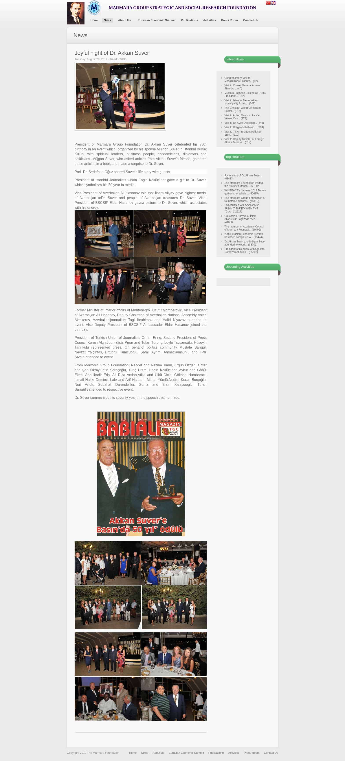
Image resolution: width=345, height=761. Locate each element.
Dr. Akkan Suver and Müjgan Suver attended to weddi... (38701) (245, 243)
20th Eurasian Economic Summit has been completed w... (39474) (243, 236)
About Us (124, 20)
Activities (209, 20)
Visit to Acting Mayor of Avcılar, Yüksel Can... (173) (242, 117)
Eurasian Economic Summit (157, 20)
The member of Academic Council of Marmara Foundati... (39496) (244, 228)
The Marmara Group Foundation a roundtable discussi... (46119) (244, 199)
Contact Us (250, 20)
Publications (189, 20)
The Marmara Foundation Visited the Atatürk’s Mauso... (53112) (243, 184)
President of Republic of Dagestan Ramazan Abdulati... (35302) (244, 251)
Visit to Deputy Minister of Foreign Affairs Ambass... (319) (244, 141)
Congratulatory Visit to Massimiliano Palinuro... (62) (241, 79)
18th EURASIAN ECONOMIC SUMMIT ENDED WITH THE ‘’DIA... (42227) (241, 208)
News (107, 20)
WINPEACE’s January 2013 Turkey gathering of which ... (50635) (245, 192)
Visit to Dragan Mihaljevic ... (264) (244, 127)
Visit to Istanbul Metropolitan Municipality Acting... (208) (241, 102)
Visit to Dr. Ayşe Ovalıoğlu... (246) (244, 122)
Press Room (229, 20)
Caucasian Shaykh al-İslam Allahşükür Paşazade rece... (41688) (240, 219)
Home (94, 20)
